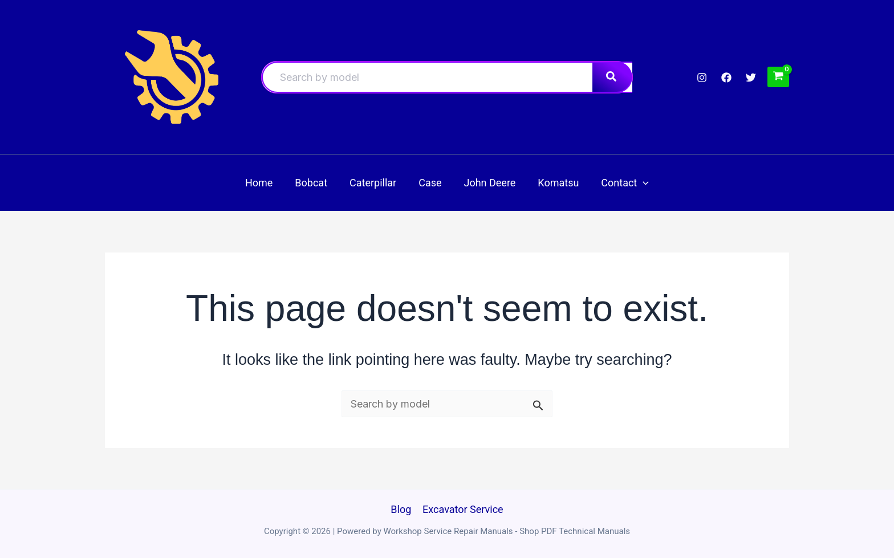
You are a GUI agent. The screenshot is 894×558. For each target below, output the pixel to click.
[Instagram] (702, 77)
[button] (638, 182)
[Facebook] (726, 77)
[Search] (612, 77)
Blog (401, 509)
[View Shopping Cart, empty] (778, 77)
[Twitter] (751, 77)
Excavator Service (462, 509)
